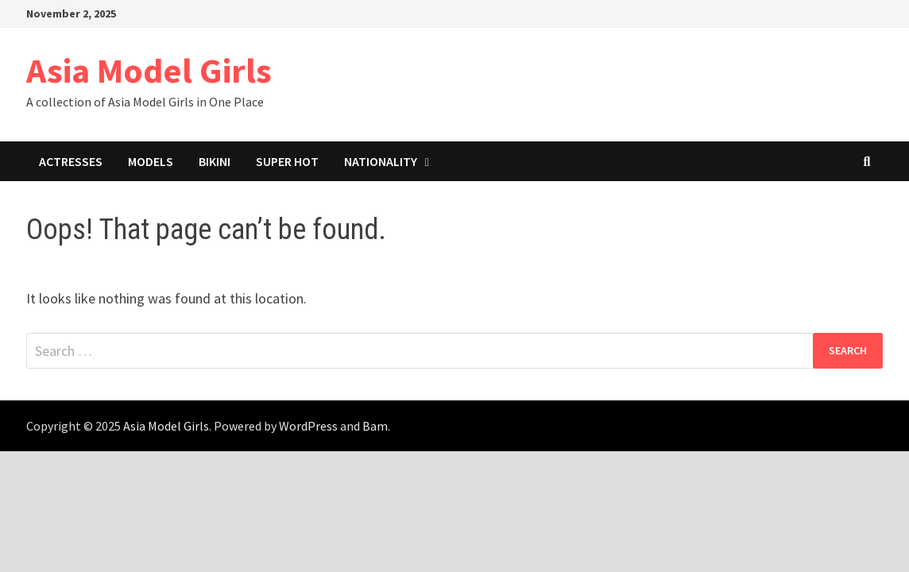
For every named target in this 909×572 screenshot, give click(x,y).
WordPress (308, 426)
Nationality (380, 161)
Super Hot (287, 161)
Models (150, 161)
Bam (375, 426)
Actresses (71, 161)
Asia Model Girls (149, 70)
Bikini (214, 161)
